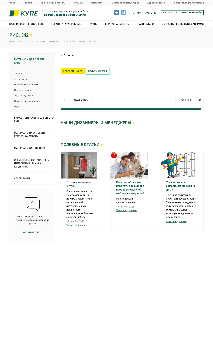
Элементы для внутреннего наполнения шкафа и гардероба (32, 163)
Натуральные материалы (27, 101)
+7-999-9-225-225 (143, 13)
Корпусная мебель (117, 24)
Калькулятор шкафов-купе (26, 24)
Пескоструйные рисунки (26, 84)
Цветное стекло (22, 90)
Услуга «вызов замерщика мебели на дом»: (181, 186)
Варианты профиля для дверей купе (34, 119)
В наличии (69, 55)
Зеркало (18, 73)
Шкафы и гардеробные (67, 24)
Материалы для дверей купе (29, 61)
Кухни (94, 24)
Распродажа (146, 24)
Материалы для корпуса (29, 148)
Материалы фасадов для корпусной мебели (30, 135)
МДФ (16, 106)
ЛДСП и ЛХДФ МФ (23, 95)
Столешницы (22, 178)
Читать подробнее (76, 225)
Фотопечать (20, 79)
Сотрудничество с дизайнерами (183, 24)
